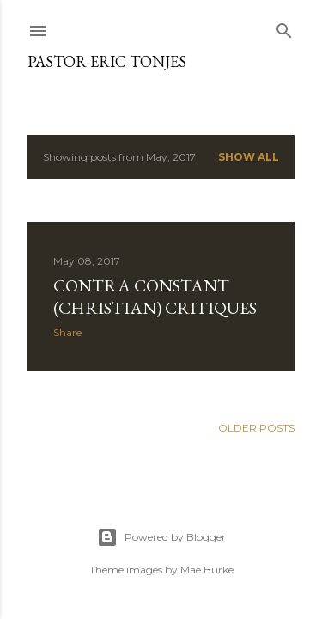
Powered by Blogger (161, 537)
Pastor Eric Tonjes (106, 61)
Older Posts (256, 427)
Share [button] (67, 332)
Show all (248, 156)
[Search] (284, 27)
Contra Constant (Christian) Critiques (155, 296)
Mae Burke (207, 569)
